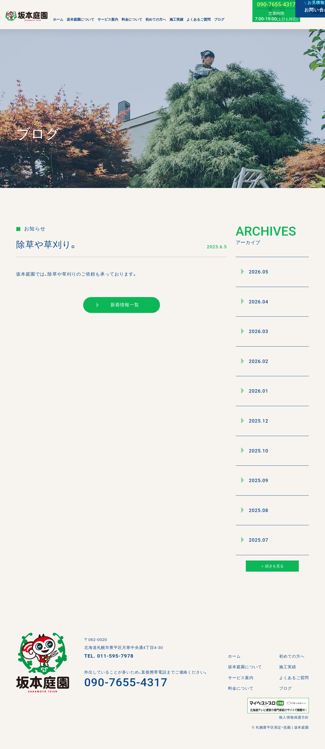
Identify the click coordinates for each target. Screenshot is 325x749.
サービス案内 (107, 19)
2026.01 (255, 391)
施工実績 (176, 19)
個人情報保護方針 (294, 717)
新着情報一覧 (117, 304)
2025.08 (255, 510)
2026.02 (255, 361)
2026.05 (255, 272)
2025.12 (255, 421)
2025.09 (255, 480)
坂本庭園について (80, 19)
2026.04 (255, 301)
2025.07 (255, 540)
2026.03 (255, 331)
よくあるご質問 (198, 19)
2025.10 (255, 451)
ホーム (58, 19)
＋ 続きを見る (272, 566)
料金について (132, 19)
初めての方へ (155, 19)
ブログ (219, 19)
